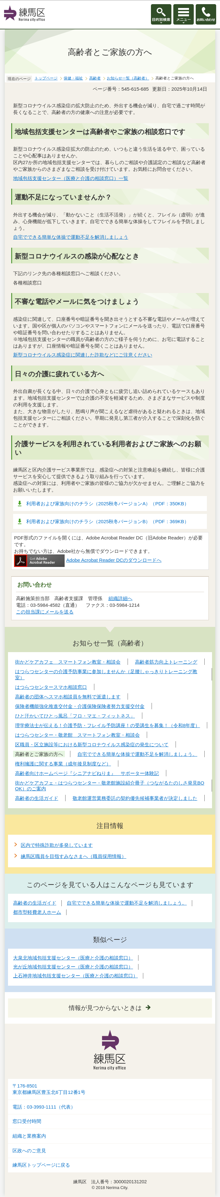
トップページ (46, 78)
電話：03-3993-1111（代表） (43, 1107)
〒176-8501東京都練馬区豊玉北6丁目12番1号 (48, 1089)
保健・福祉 (73, 78)
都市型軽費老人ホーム (37, 912)
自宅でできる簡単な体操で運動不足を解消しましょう (70, 237)
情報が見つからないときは (105, 1008)
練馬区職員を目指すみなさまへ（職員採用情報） (73, 856)
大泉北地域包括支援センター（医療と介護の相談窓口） (73, 957)
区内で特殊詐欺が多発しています (57, 845)
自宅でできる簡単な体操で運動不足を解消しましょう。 (127, 903)
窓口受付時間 (26, 1121)
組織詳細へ (120, 598)
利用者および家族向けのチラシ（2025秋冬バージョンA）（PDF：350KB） (107, 503)
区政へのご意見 (29, 1150)
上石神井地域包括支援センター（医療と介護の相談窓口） (75, 975)
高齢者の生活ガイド (34, 903)
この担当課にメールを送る (45, 611)
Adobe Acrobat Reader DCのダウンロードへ (87, 560)
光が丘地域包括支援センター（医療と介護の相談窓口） (73, 966)
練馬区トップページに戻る (41, 1165)
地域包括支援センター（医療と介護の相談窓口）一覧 (70, 178)
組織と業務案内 (29, 1136)
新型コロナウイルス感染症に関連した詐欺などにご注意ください (82, 355)
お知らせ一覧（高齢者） (128, 78)
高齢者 (95, 78)
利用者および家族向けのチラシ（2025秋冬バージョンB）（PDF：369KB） (107, 521)
